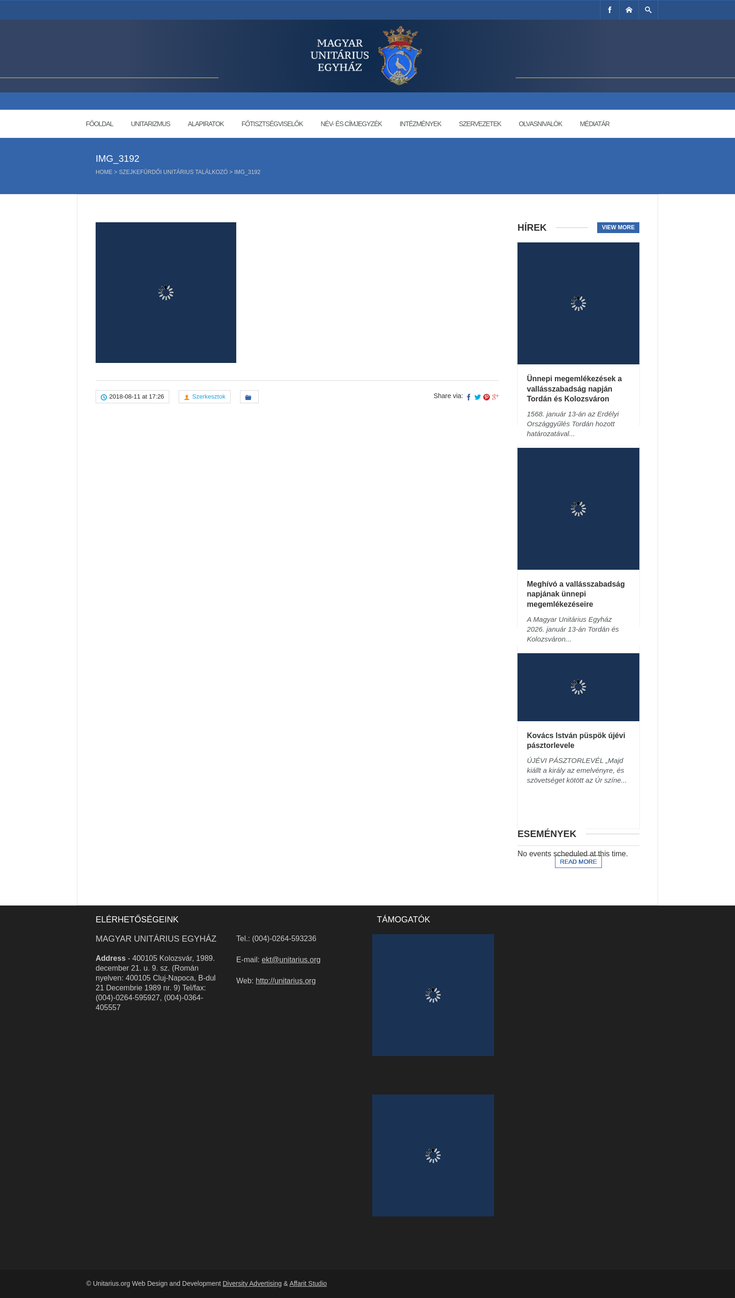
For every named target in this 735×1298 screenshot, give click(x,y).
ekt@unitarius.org (291, 960)
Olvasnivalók (540, 124)
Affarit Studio (308, 1283)
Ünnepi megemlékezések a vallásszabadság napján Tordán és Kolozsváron (574, 389)
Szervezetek (480, 124)
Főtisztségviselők (272, 124)
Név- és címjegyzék (351, 124)
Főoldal (99, 124)
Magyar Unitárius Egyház (156, 938)
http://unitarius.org (286, 981)
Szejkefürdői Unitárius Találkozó (173, 172)
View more (618, 227)
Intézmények (420, 124)
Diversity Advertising (252, 1283)
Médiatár (594, 124)
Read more (578, 861)
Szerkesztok (208, 396)
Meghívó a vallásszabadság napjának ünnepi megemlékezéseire (576, 594)
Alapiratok (206, 124)
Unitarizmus (150, 124)
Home (104, 172)
